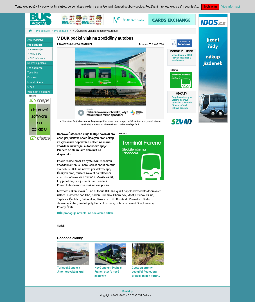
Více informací (230, 6)
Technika (32, 72)
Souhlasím (210, 6)
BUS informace (37, 58)
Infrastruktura (35, 82)
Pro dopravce (34, 68)
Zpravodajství (35, 40)
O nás (30, 87)
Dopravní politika (37, 63)
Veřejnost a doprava (38, 91)
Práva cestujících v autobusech (181, 59)
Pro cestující (43, 30)
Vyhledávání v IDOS (182, 55)
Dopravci (32, 77)
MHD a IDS (35, 53)
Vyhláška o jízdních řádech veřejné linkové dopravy (182, 105)
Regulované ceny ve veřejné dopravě (182, 98)
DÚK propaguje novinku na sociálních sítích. (85, 213)
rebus (143, 44)
